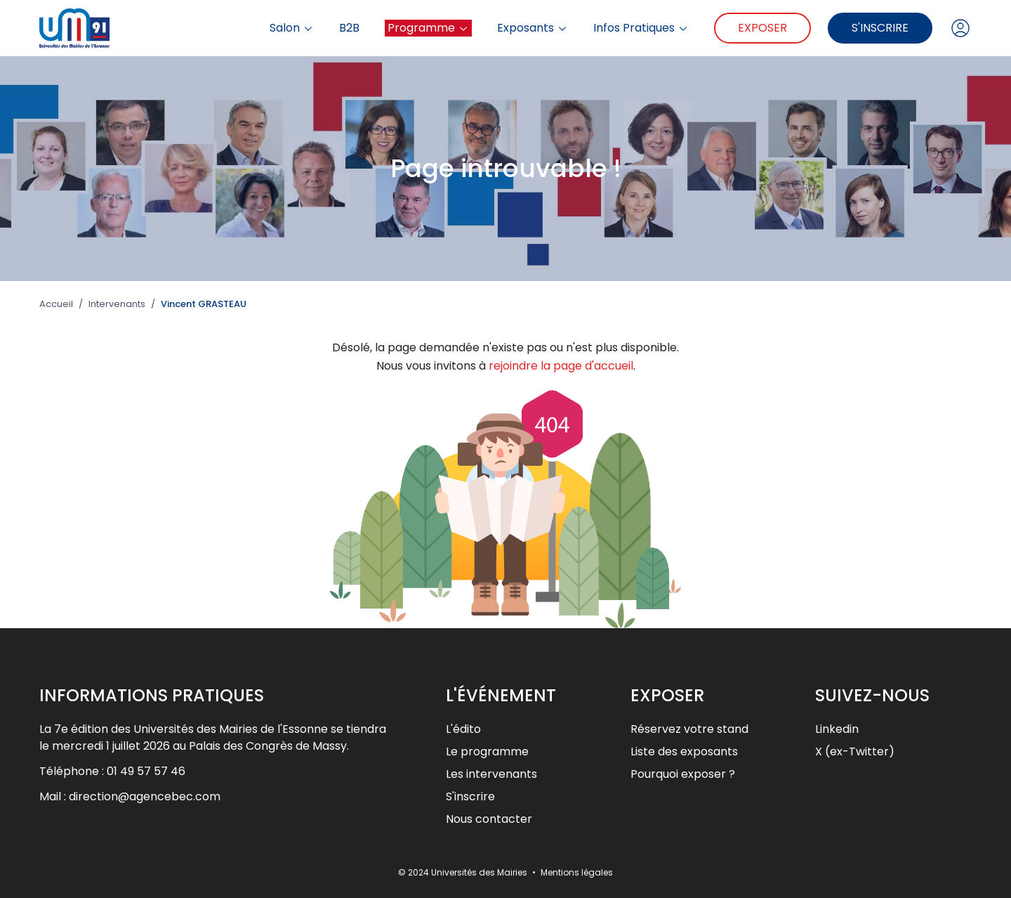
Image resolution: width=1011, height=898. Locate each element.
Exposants (532, 28)
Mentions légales (577, 872)
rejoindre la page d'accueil (561, 366)
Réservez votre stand (689, 729)
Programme (428, 28)
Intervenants (116, 304)
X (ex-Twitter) (854, 751)
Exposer (762, 28)
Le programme (487, 751)
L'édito (463, 729)
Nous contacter (489, 819)
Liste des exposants (684, 751)
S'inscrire (880, 28)
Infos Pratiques (641, 28)
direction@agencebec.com (144, 796)
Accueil (56, 304)
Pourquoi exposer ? (682, 774)
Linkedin (837, 729)
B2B (349, 28)
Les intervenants (491, 774)
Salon (292, 28)
